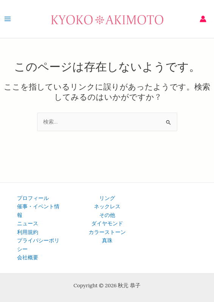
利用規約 (27, 232)
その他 (107, 215)
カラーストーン (107, 232)
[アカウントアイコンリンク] (203, 18)
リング (107, 198)
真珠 (107, 240)
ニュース (27, 223)
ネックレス (107, 206)
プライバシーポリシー (38, 244)
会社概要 (27, 257)
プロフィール (33, 198)
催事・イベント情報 (38, 210)
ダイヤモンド (107, 223)
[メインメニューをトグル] (7, 18)
